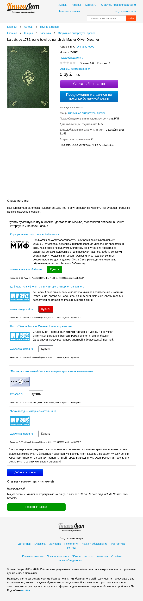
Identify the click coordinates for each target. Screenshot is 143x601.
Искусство (55, 543)
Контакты (91, 4)
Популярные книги (125, 11)
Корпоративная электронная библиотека (34, 234)
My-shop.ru (16, 394)
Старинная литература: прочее (87, 113)
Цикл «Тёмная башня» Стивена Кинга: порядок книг (41, 326)
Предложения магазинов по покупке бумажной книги (89, 96)
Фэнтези (71, 547)
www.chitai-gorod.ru (21, 309)
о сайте (25, 590)
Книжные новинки (69, 11)
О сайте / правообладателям (118, 4)
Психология (71, 543)
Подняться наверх (36, 506)
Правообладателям (71, 57)
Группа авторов (84, 46)
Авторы (76, 4)
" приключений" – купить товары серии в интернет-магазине (51, 371)
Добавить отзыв (25, 472)
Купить (54, 269)
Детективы (24, 543)
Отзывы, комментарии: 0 (75, 68)
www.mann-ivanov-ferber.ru (26, 269)
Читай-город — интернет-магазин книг (33, 411)
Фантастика (118, 543)
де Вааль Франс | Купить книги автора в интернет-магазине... (47, 286)
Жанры (62, 4)
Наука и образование (94, 543)
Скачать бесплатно (89, 84)
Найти (131, 18)
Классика (40, 543)
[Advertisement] (66, 173)
